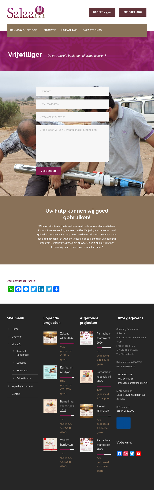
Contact (16, 393)
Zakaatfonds (92, 30)
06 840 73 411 (125, 374)
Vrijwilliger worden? (22, 386)
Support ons (133, 12)
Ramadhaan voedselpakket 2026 (69, 406)
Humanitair (69, 30)
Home (15, 328)
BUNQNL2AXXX (125, 411)
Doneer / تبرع (102, 12)
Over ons (16, 336)
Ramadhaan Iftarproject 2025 (104, 445)
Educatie (50, 30)
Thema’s (16, 344)
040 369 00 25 (125, 378)
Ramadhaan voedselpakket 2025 (105, 377)
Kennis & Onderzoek (24, 30)
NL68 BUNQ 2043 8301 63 (130, 395)
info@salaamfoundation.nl (133, 382)
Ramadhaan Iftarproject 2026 (104, 338)
